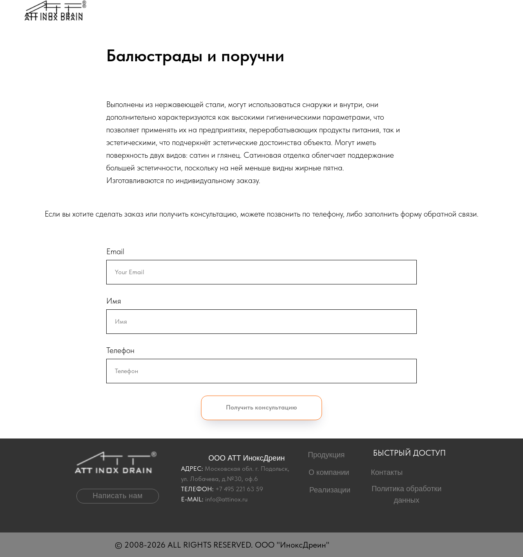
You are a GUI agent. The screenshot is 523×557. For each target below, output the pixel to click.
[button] (117, 496)
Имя (113, 301)
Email (115, 251)
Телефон (120, 350)
